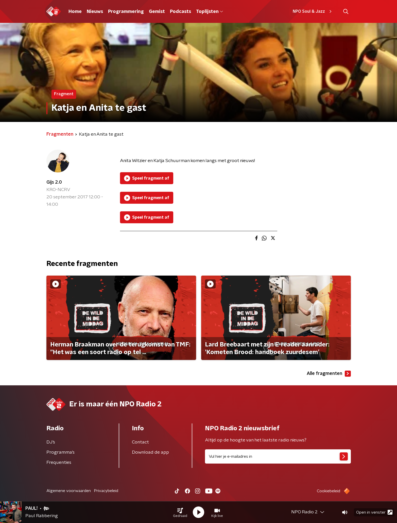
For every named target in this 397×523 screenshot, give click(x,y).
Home (75, 11)
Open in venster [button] (374, 512)
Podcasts (180, 11)
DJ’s (50, 442)
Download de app (150, 452)
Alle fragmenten (329, 374)
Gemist (157, 11)
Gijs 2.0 (54, 182)
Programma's (60, 452)
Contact (140, 442)
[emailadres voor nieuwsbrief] (278, 456)
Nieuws (95, 11)
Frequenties (58, 462)
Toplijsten (209, 11)
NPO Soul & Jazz (313, 11)
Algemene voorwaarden (68, 491)
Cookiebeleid (328, 491)
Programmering (126, 11)
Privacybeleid (106, 491)
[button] (180, 512)
